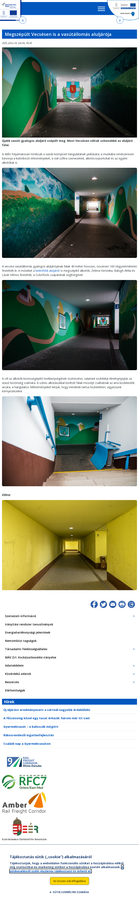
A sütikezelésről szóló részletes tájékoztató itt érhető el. (66, 869)
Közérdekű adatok (18, 674)
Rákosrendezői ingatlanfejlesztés (28, 735)
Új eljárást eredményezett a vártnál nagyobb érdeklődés (46, 710)
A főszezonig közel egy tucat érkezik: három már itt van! (46, 718)
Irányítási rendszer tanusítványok (29, 624)
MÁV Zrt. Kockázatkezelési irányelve (30, 657)
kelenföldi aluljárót (48, 270)
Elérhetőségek (15, 690)
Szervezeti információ (20, 616)
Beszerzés (12, 682)
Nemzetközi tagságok (21, 641)
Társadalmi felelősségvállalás (26, 649)
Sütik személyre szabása (71, 892)
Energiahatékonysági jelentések (27, 632)
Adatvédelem (14, 665)
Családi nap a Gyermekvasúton (27, 744)
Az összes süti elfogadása (69, 881)
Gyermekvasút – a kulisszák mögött (30, 726)
